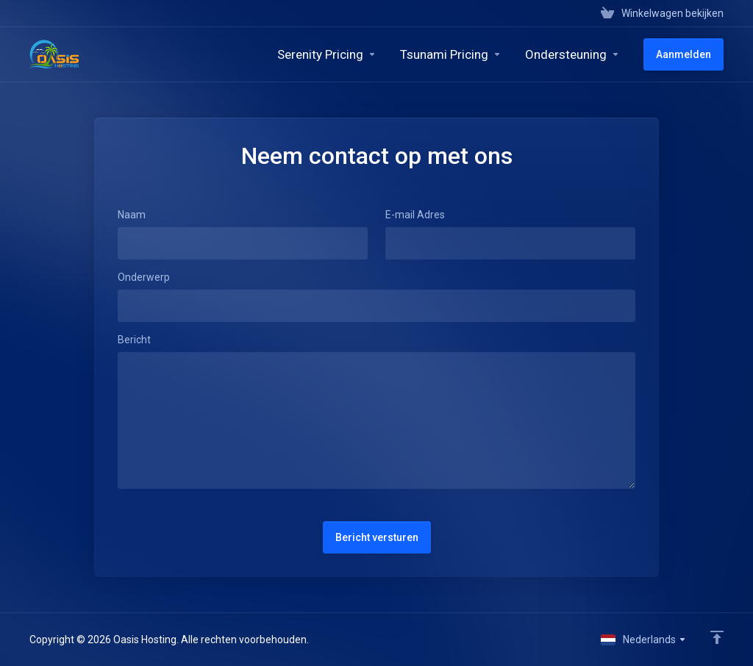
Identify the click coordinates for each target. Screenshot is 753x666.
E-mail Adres (415, 215)
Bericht (134, 339)
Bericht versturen (376, 537)
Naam (132, 215)
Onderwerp (144, 277)
